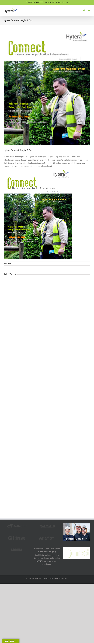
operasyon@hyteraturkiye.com (56, 2)
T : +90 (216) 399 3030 (34, 2)
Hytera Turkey (48, 578)
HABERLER (7, 263)
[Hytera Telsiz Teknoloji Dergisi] (47, 88)
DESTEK (39, 561)
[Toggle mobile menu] (89, 9)
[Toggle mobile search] (84, 9)
